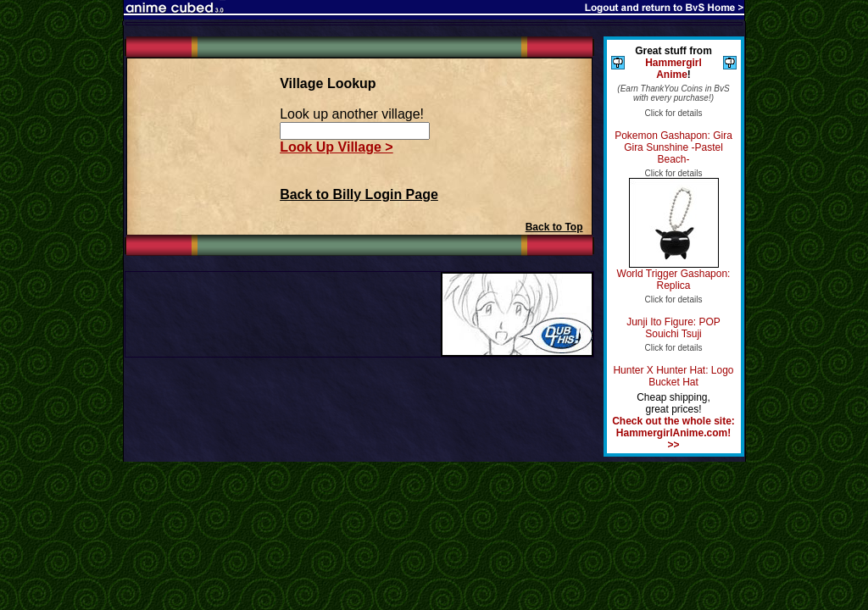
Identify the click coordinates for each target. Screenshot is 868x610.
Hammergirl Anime (673, 68)
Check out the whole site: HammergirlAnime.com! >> (673, 433)
